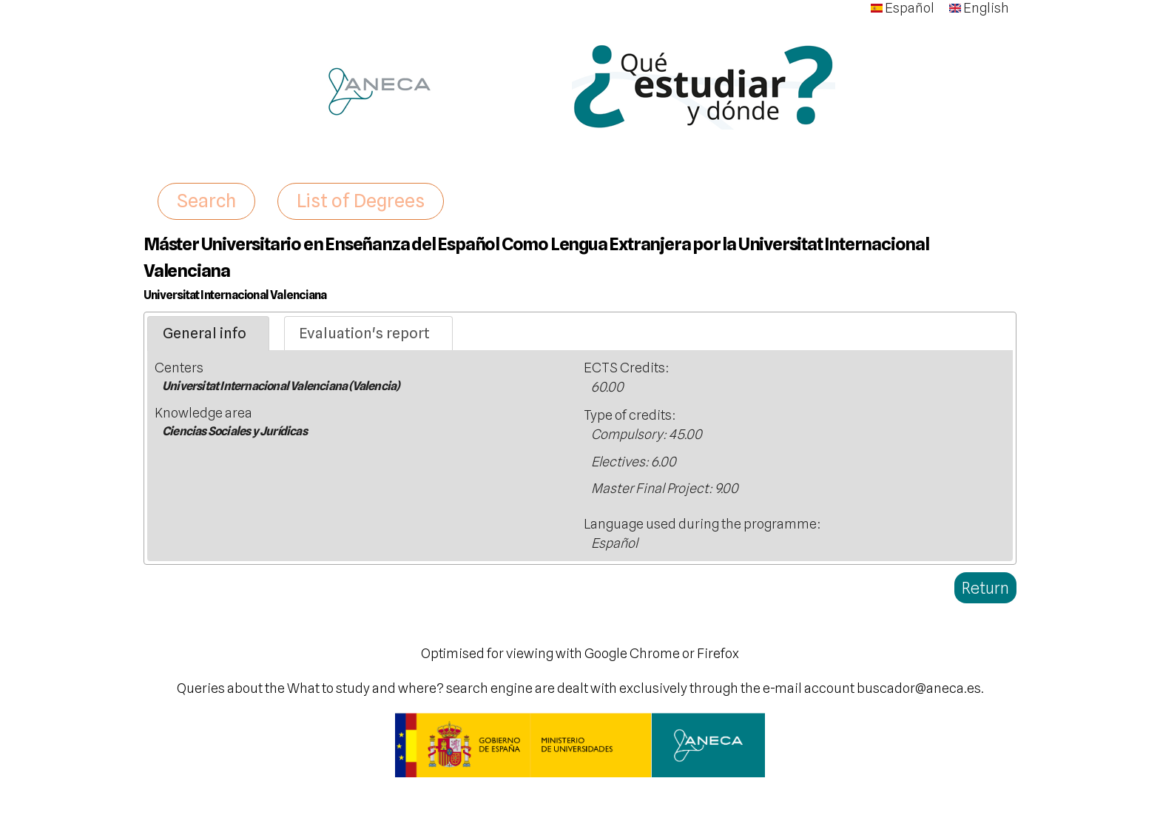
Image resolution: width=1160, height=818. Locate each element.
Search (206, 201)
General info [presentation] (204, 333)
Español (902, 8)
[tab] (208, 334)
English (979, 8)
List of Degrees (361, 201)
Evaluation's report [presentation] (364, 333)
